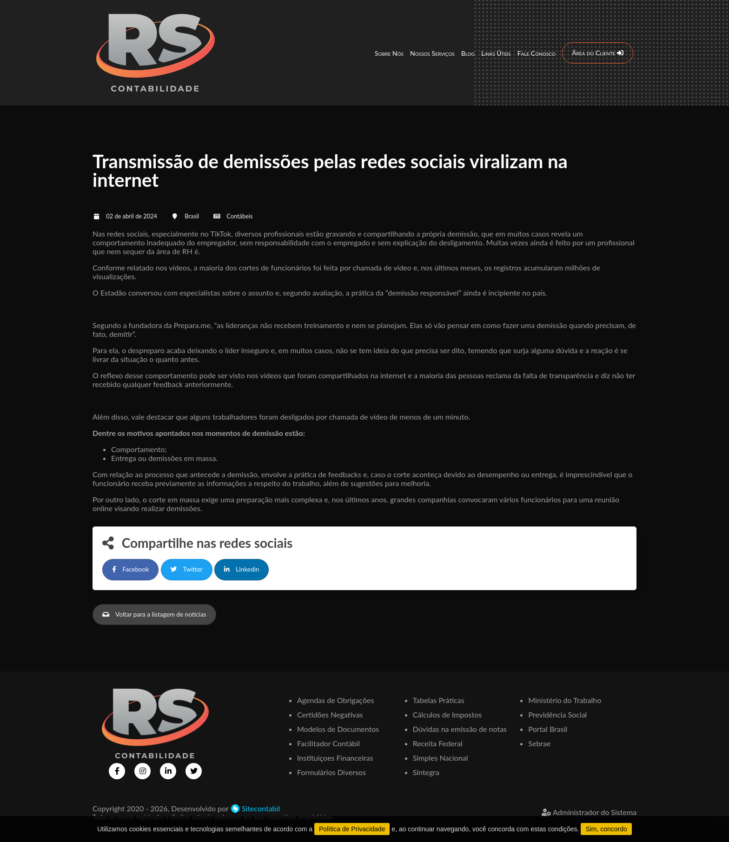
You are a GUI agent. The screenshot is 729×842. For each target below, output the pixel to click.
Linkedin (241, 569)
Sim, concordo (606, 829)
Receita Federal (438, 743)
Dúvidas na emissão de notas (460, 728)
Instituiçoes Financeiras (335, 757)
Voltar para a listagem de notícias (154, 614)
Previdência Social (557, 714)
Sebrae (539, 743)
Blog (468, 53)
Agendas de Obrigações (335, 700)
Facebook (130, 569)
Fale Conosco (536, 53)
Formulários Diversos (331, 772)
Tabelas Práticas (438, 700)
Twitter (187, 569)
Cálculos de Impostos (447, 714)
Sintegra (426, 772)
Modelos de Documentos (338, 728)
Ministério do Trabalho (564, 700)
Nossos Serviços (432, 53)
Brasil (192, 216)
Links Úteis (495, 53)
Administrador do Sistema (589, 812)
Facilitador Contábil (328, 743)
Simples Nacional (440, 757)
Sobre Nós (389, 53)
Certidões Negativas (330, 714)
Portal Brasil (547, 728)
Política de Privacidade (352, 829)
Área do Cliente (597, 53)
